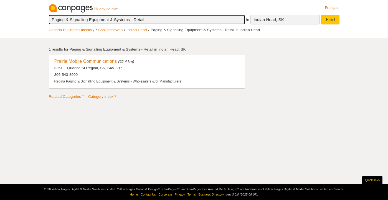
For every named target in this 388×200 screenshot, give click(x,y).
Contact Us (148, 194)
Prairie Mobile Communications (85, 61)
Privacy (180, 194)
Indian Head (136, 30)
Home (134, 194)
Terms (191, 194)
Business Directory (211, 194)
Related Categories (65, 96)
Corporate (165, 194)
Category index (100, 96)
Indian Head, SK (268, 19)
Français (332, 8)
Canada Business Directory (72, 30)
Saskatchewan (110, 30)
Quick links (372, 180)
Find (330, 19)
